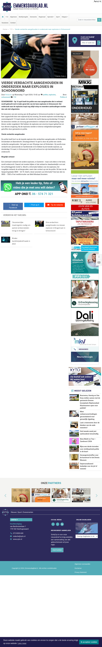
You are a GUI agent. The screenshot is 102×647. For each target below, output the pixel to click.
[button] (3, 501)
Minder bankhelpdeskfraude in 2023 (21, 241)
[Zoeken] (99, 20)
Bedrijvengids (23, 17)
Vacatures (5, 23)
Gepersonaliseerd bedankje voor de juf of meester (88, 466)
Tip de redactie (55, 205)
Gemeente (33, 17)
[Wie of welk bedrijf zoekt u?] (88, 43)
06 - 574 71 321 (42, 194)
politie (45, 95)
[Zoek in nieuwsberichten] (87, 20)
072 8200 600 (18, 536)
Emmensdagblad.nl (30, 5)
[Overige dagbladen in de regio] (87, 531)
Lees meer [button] (22, 643)
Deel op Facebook (13, 206)
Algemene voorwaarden (82, 567)
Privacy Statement (81, 575)
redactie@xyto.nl (19, 539)
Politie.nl (63, 97)
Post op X (34, 205)
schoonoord (5, 97)
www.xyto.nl (17, 542)
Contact (13, 23)
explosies (52, 95)
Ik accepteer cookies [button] (89, 642)
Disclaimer (78, 571)
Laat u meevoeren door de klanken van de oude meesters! (89, 425)
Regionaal (42, 17)
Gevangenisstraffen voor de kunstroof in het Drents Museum (89, 457)
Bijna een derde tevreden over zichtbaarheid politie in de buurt (89, 449)
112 (7, 17)
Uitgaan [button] (64, 17)
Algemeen (13, 17)
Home (5, 29)
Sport (58, 17)
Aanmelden (57, 553)
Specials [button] (50, 17)
